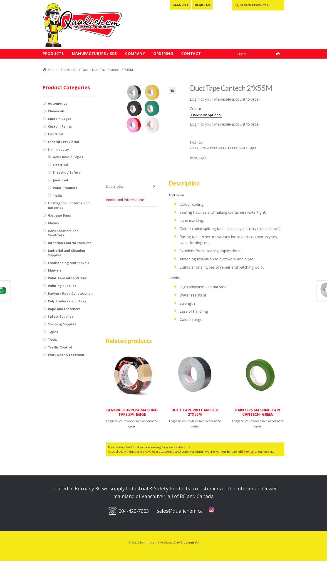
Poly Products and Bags (67, 301)
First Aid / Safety (66, 172)
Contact (191, 53)
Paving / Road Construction (70, 293)
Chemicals (56, 111)
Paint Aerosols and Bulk (67, 278)
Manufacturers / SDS (94, 53)
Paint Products (65, 188)
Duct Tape (81, 69)
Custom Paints (60, 126)
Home (52, 69)
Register (202, 4)
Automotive (57, 103)
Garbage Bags (59, 215)
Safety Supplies (60, 316)
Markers (55, 270)
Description (116, 186)
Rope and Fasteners (64, 309)
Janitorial (60, 180)
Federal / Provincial (63, 142)
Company (135, 53)
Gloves (53, 223)
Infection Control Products (70, 243)
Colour (195, 108)
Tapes (65, 69)
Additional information (125, 199)
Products (53, 53)
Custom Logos (60, 118)
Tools (57, 195)
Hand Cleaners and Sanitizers (63, 233)
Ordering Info (189, 542)
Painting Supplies (62, 286)
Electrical (55, 134)
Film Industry (58, 149)
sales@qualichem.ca (180, 511)
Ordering (163, 53)
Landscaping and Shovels (68, 263)
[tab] (132, 186)
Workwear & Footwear (66, 355)
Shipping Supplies (62, 324)
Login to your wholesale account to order (225, 99)
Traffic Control (60, 347)
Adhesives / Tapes (222, 148)
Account (180, 4)
